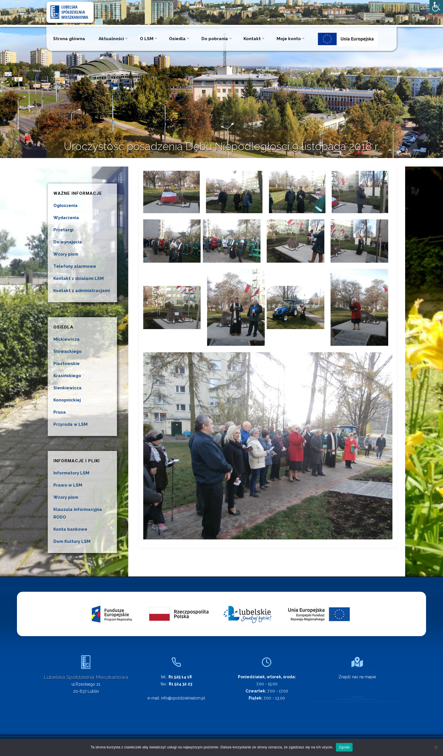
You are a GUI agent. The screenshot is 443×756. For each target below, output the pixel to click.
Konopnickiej (67, 400)
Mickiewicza (66, 339)
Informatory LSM (71, 473)
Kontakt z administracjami (81, 290)
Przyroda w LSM (70, 424)
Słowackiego (67, 351)
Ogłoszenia (65, 205)
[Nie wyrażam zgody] (436, 747)
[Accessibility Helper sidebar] (436, 7)
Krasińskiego (67, 375)
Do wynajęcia (67, 242)
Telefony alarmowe (74, 266)
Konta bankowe (70, 529)
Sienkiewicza (67, 387)
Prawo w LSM (67, 485)
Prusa (59, 412)
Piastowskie (66, 363)
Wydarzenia (66, 217)
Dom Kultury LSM (71, 541)
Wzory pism (65, 254)
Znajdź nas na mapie (357, 677)
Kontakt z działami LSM (78, 278)
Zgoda (344, 747)
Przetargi (63, 229)
